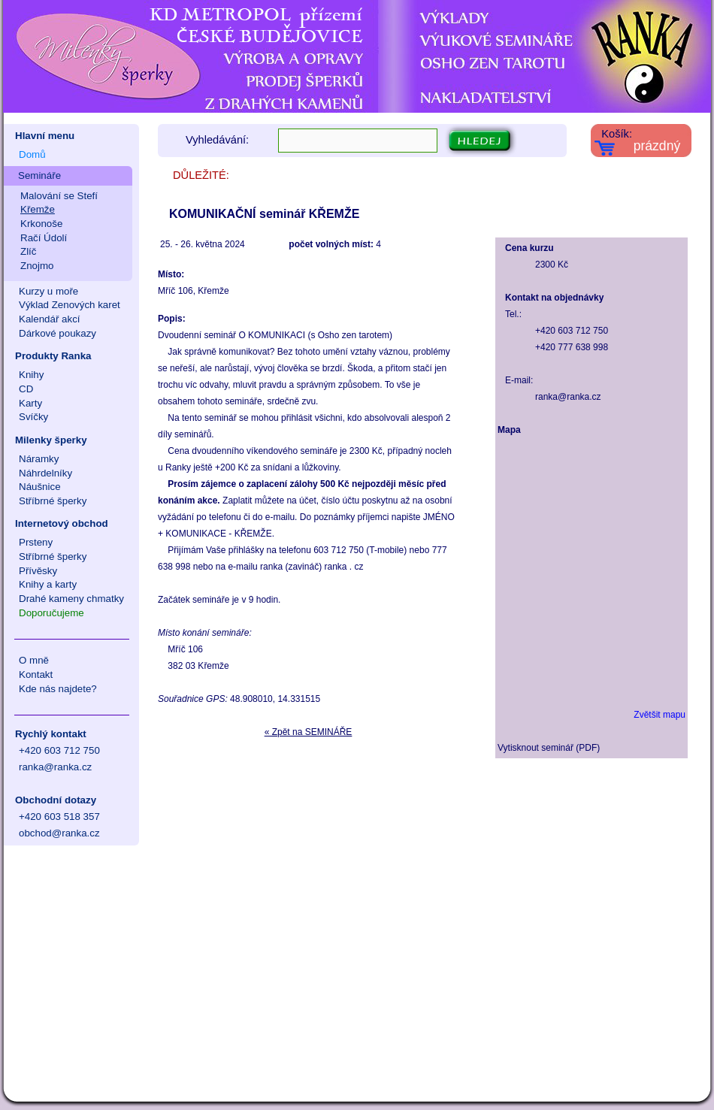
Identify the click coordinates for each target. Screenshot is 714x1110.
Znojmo (36, 265)
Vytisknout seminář (535, 748)
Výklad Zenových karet (69, 304)
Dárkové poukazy (57, 333)
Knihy (31, 374)
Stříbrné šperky (52, 501)
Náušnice (40, 486)
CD (26, 389)
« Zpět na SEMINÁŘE (308, 732)
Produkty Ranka (53, 355)
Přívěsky (38, 570)
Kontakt (36, 674)
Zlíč (28, 251)
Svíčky (33, 416)
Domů (32, 154)
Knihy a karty (48, 584)
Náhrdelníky (45, 473)
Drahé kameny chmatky (71, 598)
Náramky (39, 458)
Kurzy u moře (48, 291)
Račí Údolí (43, 237)
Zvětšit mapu (659, 714)
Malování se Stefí (59, 195)
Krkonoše (41, 223)
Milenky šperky (51, 440)
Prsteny (36, 542)
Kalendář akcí (49, 319)
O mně (34, 660)
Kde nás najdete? (58, 688)
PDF (588, 748)
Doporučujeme (51, 613)
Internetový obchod (61, 523)
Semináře (39, 175)
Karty (30, 403)
